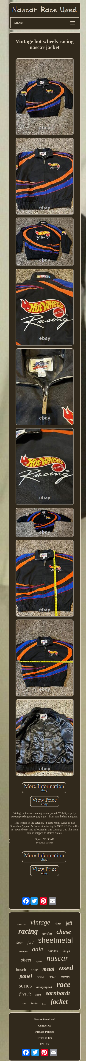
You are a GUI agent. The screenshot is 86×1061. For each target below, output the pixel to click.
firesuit (25, 994)
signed (39, 961)
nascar (57, 958)
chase (63, 931)
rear (52, 976)
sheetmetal (55, 940)
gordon (47, 933)
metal (48, 969)
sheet (26, 960)
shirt (38, 994)
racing (28, 931)
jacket (59, 1001)
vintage (40, 922)
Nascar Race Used (44, 1019)
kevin (34, 1003)
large (66, 950)
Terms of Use (44, 1038)
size (58, 923)
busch (21, 969)
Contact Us (44, 1025)
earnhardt (57, 993)
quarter (21, 924)
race (63, 984)
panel (25, 976)
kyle (44, 1004)
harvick (53, 951)
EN (42, 1044)
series (25, 985)
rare (24, 1003)
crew (40, 977)
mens (65, 976)
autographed (44, 987)
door (19, 942)
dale (37, 949)
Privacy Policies (44, 1031)
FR (47, 1044)
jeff (69, 923)
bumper (23, 951)
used (66, 968)
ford (30, 942)
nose (34, 970)
